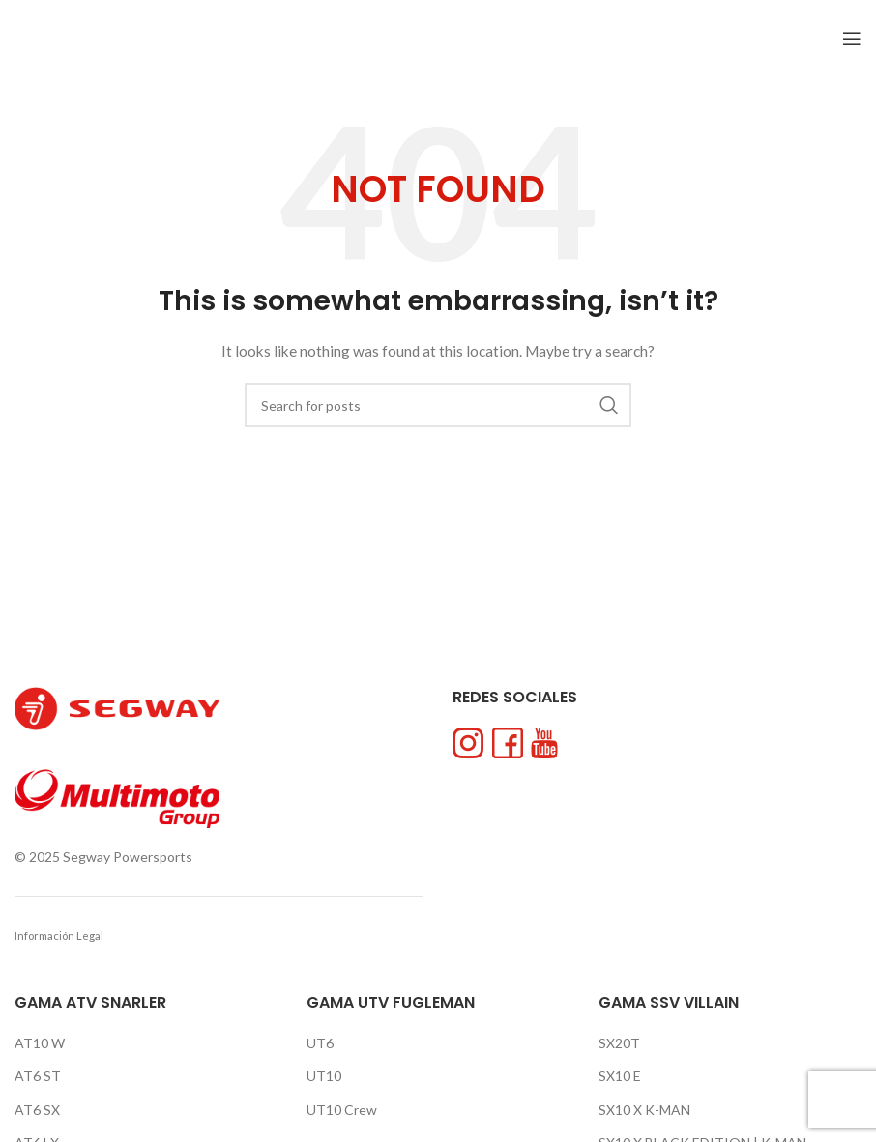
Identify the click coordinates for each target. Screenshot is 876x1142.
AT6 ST (38, 1076)
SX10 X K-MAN (644, 1109)
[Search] (438, 405)
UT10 (324, 1076)
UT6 (320, 1043)
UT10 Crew (342, 1109)
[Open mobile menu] (851, 38)
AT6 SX (37, 1109)
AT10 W (40, 1043)
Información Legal (59, 935)
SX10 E (620, 1076)
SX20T (619, 1043)
